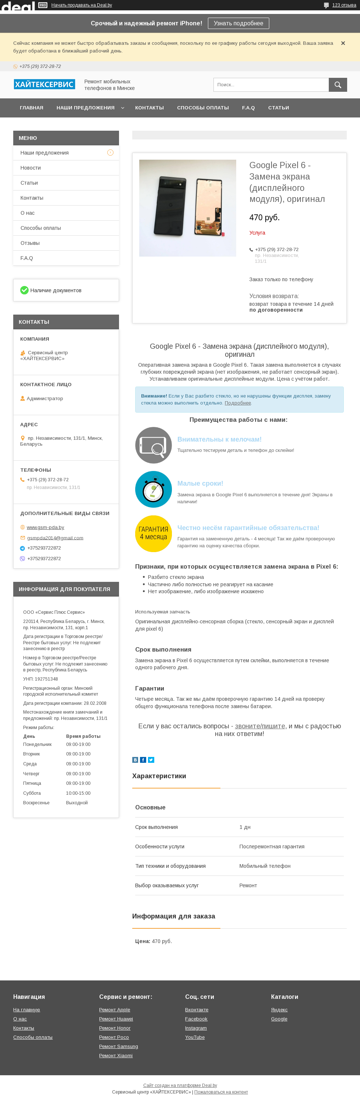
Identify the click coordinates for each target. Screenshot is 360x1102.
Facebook (196, 1019)
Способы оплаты (203, 107)
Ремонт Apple (114, 1009)
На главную (26, 1009)
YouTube (195, 1037)
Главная (31, 107)
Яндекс (279, 1009)
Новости (31, 168)
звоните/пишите (260, 726)
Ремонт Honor (114, 1028)
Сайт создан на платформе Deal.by (180, 1085)
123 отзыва (344, 5)
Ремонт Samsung (118, 1046)
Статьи (278, 107)
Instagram (196, 1028)
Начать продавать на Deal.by (81, 5)
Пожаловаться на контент (221, 1092)
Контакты (149, 107)
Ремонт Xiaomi (116, 1055)
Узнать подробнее (238, 23)
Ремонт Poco (114, 1037)
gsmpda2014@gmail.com (55, 537)
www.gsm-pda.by (45, 527)
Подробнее (238, 403)
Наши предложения (86, 107)
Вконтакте (196, 1009)
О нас (28, 213)
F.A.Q (248, 107)
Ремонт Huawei (116, 1019)
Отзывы (30, 243)
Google (279, 1019)
